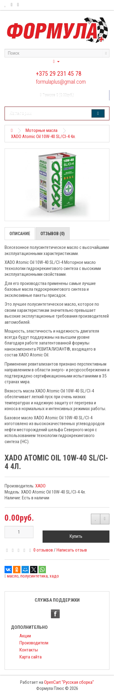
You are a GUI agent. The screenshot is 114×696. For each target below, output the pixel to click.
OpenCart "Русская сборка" (69, 682)
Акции (25, 636)
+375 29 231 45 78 (58, 73)
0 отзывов (43, 550)
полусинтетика (34, 576)
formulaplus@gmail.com (61, 81)
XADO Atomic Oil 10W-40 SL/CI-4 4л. (43, 136)
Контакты (28, 650)
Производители (33, 643)
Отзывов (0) (52, 233)
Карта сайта (30, 657)
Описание (19, 233)
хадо (54, 576)
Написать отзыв (72, 550)
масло (13, 576)
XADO (40, 486)
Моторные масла (41, 130)
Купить (76, 536)
